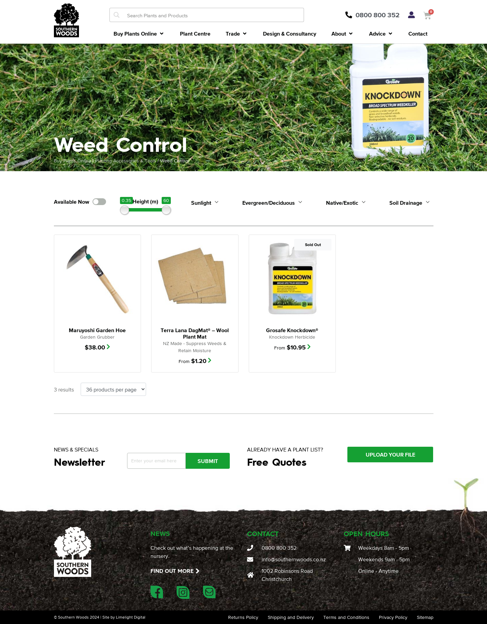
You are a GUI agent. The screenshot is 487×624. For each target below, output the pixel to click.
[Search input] (214, 15)
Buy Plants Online (72, 160)
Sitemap (425, 617)
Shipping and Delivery (291, 617)
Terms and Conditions (346, 617)
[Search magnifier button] (116, 15)
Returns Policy (243, 617)
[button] (139, 33)
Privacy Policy (393, 617)
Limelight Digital (130, 617)
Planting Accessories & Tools (125, 160)
